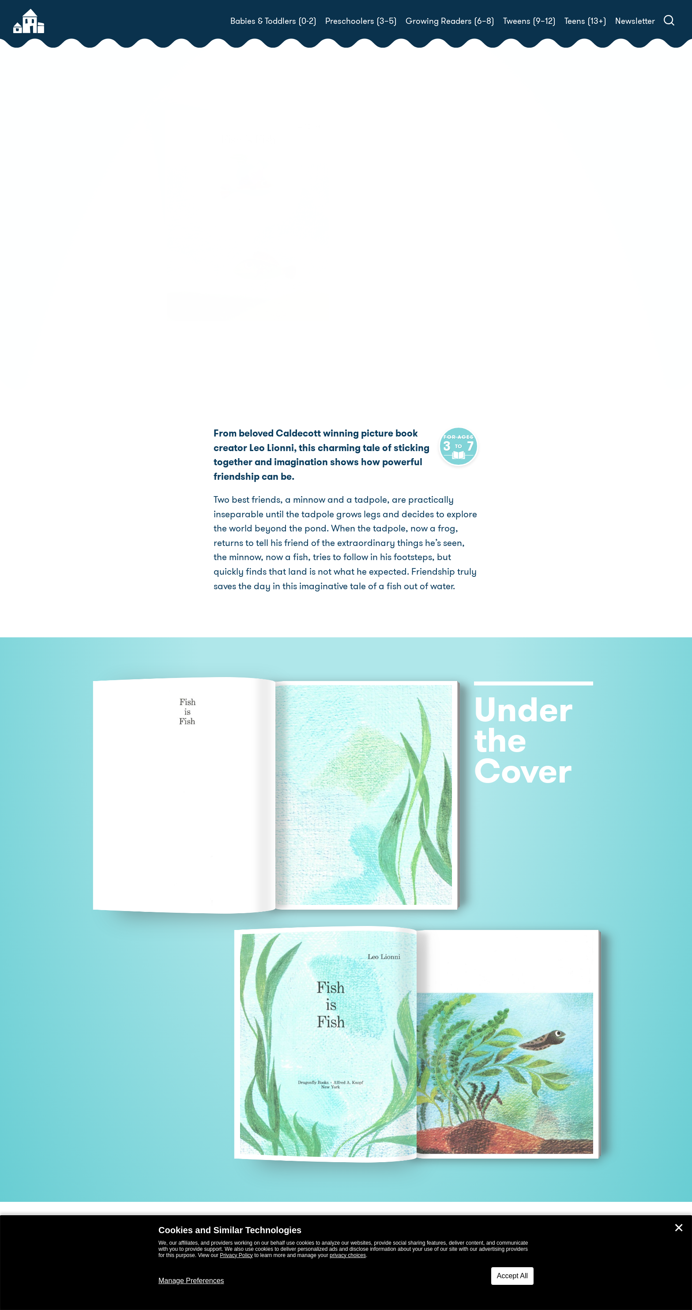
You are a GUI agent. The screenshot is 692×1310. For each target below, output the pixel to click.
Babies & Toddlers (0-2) (273, 21)
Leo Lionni (402, 229)
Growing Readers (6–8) (450, 21)
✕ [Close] (678, 1227)
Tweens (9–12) (529, 21)
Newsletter (635, 21)
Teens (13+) (585, 21)
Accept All (512, 1276)
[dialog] (346, 1263)
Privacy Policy (236, 1255)
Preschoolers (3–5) (361, 21)
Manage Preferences (191, 1280)
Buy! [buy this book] (374, 259)
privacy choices (348, 1255)
